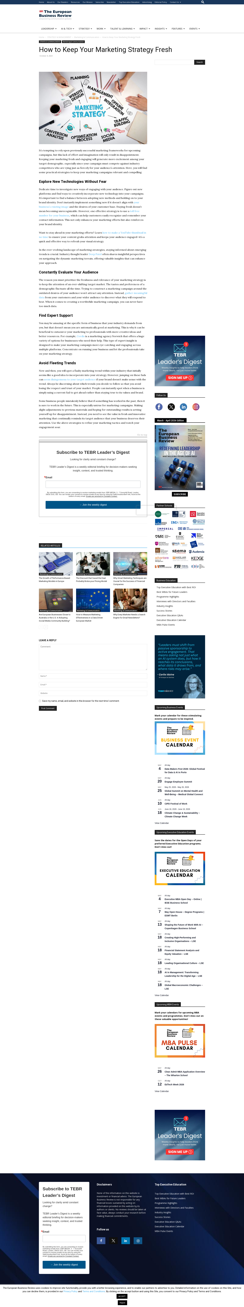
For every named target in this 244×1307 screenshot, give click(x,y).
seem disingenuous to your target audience (70, 379)
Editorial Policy (161, 2)
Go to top (142, 435)
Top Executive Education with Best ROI (176, 587)
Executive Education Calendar (171, 620)
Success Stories (164, 610)
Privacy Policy (70, 1291)
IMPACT (144, 28)
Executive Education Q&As (170, 615)
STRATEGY (85, 28)
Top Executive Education (129, 2)
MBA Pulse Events (166, 624)
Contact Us (175, 2)
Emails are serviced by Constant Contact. (101, 496)
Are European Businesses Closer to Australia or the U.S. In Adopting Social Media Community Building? (54, 617)
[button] (202, 2)
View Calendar (162, 823)
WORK (101, 28)
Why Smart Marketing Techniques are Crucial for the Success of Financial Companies (129, 581)
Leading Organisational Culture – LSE (184, 963)
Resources (75, 2)
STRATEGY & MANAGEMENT (59, 37)
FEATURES (178, 28)
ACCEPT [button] (122, 1296)
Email (49, 477)
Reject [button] (122, 1303)
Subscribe (100, 2)
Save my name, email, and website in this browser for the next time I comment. (81, 701)
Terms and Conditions (93, 1291)
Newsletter (111, 2)
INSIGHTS (161, 28)
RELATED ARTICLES (50, 545)
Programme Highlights (168, 596)
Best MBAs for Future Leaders (172, 591)
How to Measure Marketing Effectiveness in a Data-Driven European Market (89, 617)
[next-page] (46, 627)
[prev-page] (41, 627)
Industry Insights (165, 606)
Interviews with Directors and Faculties (176, 601)
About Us (50, 2)
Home (41, 2)
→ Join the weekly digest (93, 504)
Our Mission (88, 2)
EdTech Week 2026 (174, 1084)
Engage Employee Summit (178, 781)
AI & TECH (67, 28)
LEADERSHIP (49, 28)
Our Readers (62, 2)
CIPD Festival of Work (176, 803)
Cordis (81, 336)
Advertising (147, 2)
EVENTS (194, 28)
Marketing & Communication (86, 37)
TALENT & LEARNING (122, 28)
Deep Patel (95, 254)
